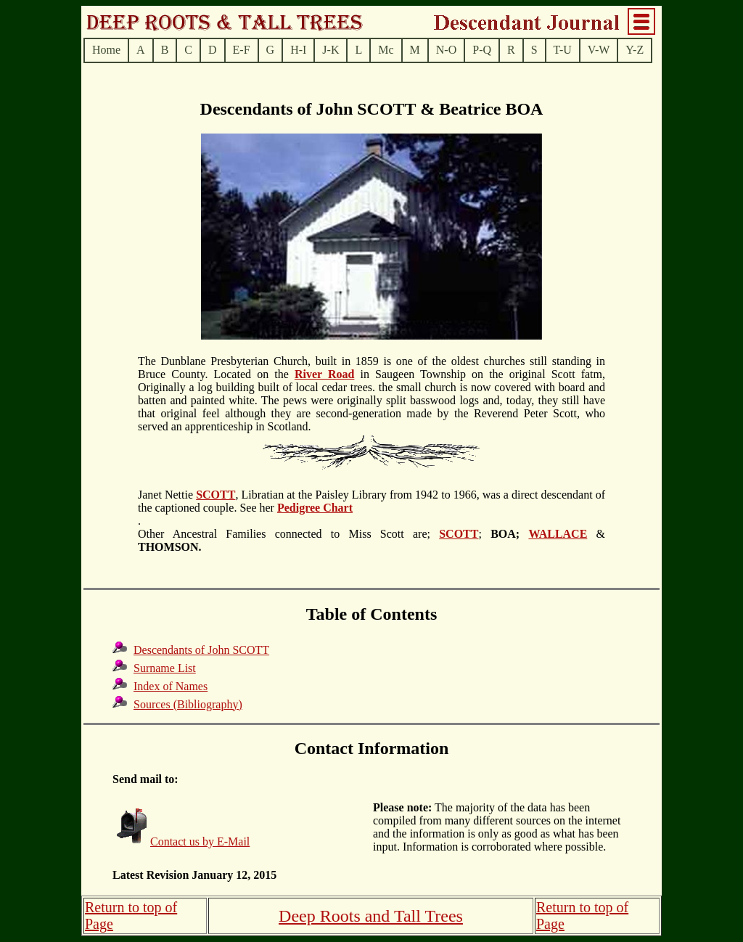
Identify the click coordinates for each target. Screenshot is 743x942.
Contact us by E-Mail (200, 841)
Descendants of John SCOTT (201, 650)
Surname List (165, 668)
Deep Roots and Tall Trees (371, 915)
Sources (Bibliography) (188, 704)
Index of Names (171, 686)
